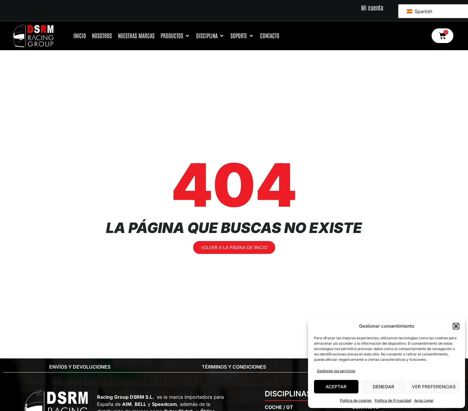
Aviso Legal (423, 400)
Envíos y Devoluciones (79, 367)
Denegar (383, 386)
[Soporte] (242, 36)
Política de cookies (356, 400)
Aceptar (336, 386)
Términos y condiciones (234, 367)
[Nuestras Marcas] (136, 36)
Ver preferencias (434, 386)
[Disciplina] (210, 36)
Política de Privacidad (393, 400)
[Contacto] (269, 36)
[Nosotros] (102, 36)
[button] (456, 326)
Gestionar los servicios (336, 371)
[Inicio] (79, 36)
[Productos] (175, 36)
